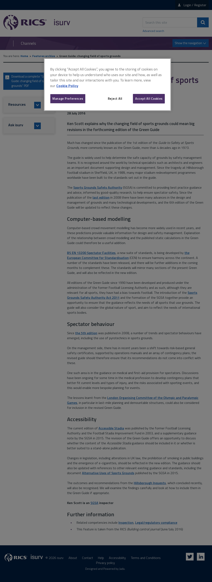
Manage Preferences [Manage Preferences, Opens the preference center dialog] (67, 98)
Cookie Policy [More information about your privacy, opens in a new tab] (67, 86)
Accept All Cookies (149, 98)
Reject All (115, 98)
